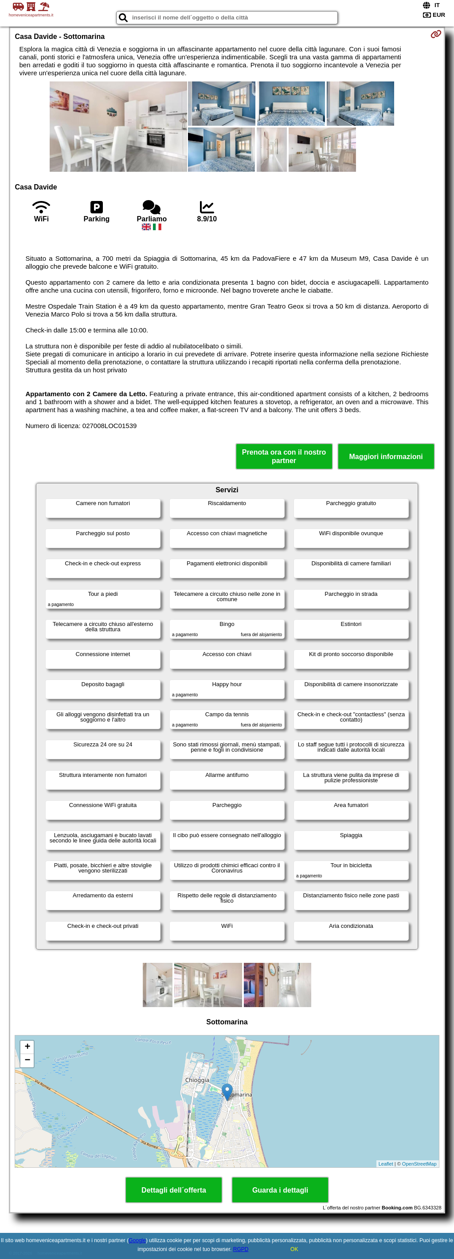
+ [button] (27, 1047)
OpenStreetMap (419, 1163)
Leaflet (386, 1163)
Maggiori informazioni (386, 456)
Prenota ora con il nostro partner (284, 456)
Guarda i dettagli (280, 1190)
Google (137, 1240)
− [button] (27, 1060)
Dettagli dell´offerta (173, 1190)
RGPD (241, 1249)
